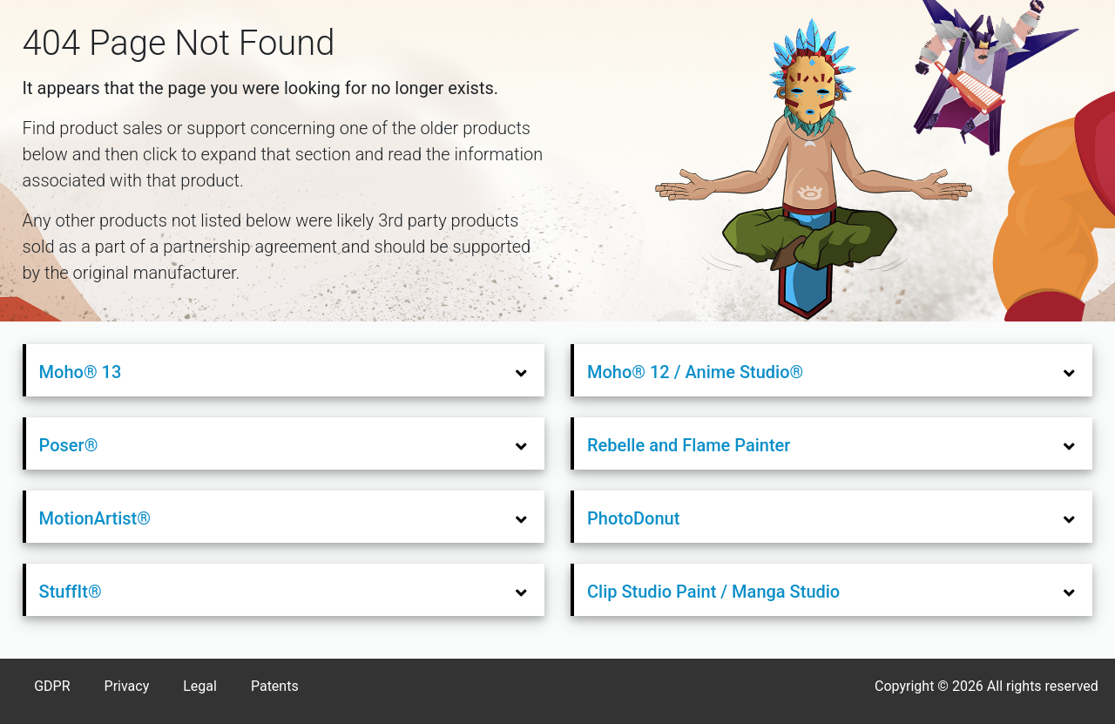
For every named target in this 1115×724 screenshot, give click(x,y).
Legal (200, 686)
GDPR (52, 686)
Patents (275, 686)
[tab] (285, 370)
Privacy (127, 686)
